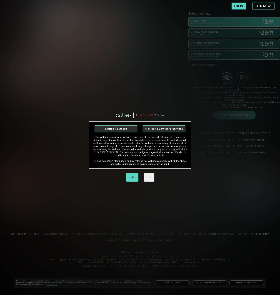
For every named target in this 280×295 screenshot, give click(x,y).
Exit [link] (149, 177)
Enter (132, 177)
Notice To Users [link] (116, 129)
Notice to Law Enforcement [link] (164, 129)
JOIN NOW (263, 6)
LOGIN (238, 6)
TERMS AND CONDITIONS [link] (107, 152)
